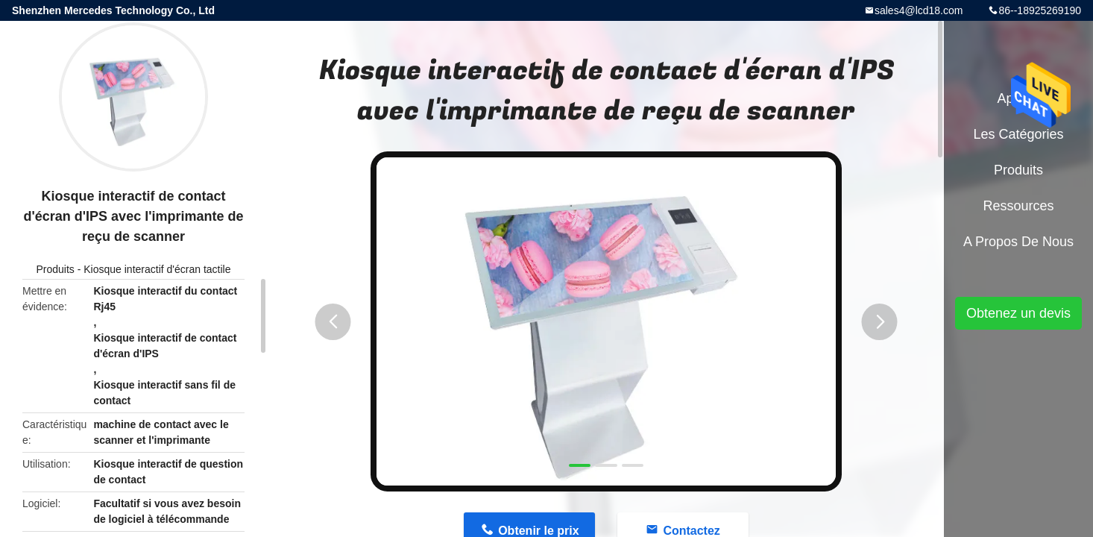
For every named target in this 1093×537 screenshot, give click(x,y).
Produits (55, 269)
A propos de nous (1018, 241)
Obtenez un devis (1018, 313)
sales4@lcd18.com (919, 10)
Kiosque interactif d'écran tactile (157, 269)
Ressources (1018, 205)
